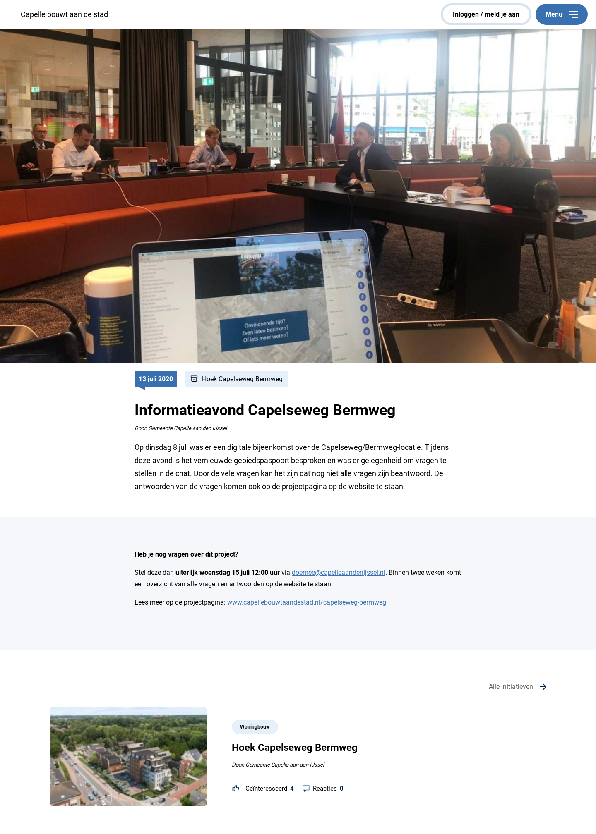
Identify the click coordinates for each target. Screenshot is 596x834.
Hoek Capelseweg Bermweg (242, 379)
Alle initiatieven (511, 687)
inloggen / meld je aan (486, 14)
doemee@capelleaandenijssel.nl (338, 572)
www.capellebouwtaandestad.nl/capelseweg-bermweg (306, 602)
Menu (562, 14)
